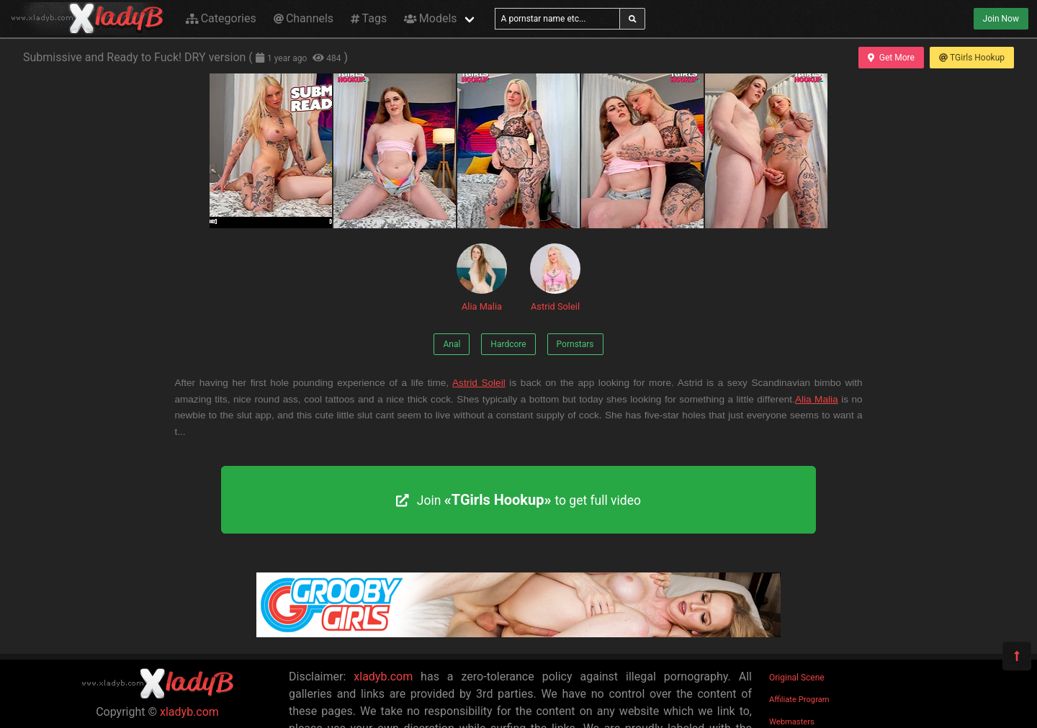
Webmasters (791, 722)
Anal (451, 344)
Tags (369, 18)
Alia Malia (482, 277)
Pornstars (575, 344)
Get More (891, 58)
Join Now (1001, 19)
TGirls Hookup (972, 58)
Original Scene (797, 678)
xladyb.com (189, 712)
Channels (303, 18)
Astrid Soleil (555, 277)
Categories (221, 18)
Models (430, 18)
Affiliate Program (799, 699)
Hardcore (508, 344)
